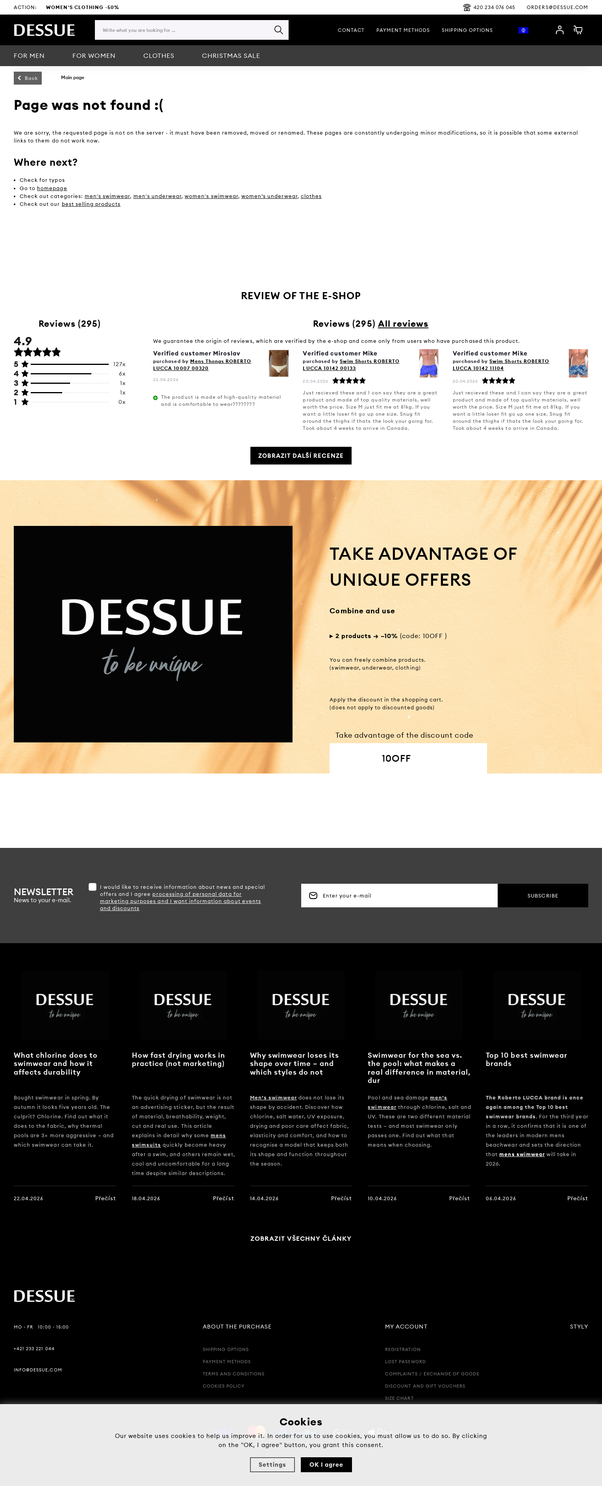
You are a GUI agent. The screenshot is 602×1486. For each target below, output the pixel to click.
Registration (402, 1349)
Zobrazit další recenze (301, 455)
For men (29, 55)
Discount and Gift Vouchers (425, 1386)
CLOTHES (158, 55)
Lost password (405, 1361)
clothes (311, 196)
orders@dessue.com (557, 7)
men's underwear (157, 196)
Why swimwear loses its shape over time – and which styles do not (294, 1064)
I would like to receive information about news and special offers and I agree (182, 897)
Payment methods (403, 30)
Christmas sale (231, 55)
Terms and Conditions (234, 1374)
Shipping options (467, 30)
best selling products (91, 204)
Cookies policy (224, 1386)
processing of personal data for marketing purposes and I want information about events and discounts (180, 901)
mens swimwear (522, 1154)
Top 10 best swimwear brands (526, 1059)
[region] (192, 46)
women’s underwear (269, 196)
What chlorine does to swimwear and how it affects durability (56, 1064)
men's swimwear (107, 196)
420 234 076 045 (489, 7)
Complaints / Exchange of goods (432, 1374)
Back (31, 78)
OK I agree (326, 1464)
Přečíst (105, 1198)
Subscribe (543, 895)
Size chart (399, 1398)
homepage (52, 188)
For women (93, 55)
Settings (272, 1464)
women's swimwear (211, 196)
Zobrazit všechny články (301, 1238)
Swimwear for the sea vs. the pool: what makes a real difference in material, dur (419, 1068)
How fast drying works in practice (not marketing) (178, 1059)
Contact (351, 30)
